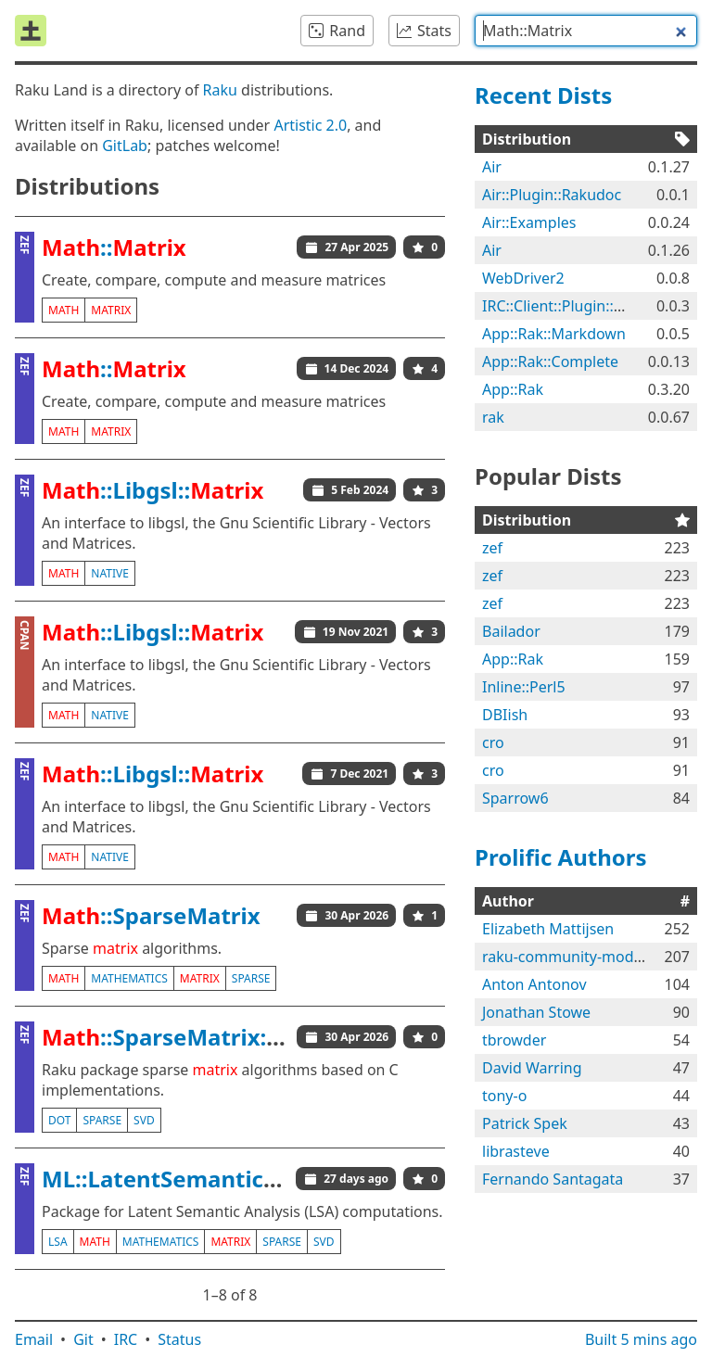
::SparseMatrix (151, 915)
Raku (220, 90)
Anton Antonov (534, 984)
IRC (126, 1339)
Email (34, 1339)
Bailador (511, 631)
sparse (251, 978)
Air (492, 167)
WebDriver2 (523, 278)
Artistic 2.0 (310, 125)
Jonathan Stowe (536, 1012)
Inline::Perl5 (524, 687)
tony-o (504, 1095)
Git (83, 1339)
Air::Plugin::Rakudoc (551, 194)
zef (492, 548)
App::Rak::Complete (550, 361)
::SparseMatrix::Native (194, 1036)
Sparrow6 (515, 798)
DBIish (505, 714)
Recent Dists (543, 95)
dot (59, 1120)
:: (114, 247)
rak (493, 417)
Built (641, 1339)
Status (179, 1339)
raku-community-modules (572, 956)
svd (144, 1120)
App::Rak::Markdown (554, 333)
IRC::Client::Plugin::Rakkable (579, 306)
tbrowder (514, 1040)
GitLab (124, 145)
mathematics (129, 978)
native (110, 573)
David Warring (532, 1068)
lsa (58, 1241)
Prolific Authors (561, 857)
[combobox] (586, 30)
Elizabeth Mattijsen (548, 929)
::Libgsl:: (152, 490)
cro (493, 742)
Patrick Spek (524, 1123)
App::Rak (512, 389)
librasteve (516, 1151)
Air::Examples (529, 222)
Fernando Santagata (552, 1179)
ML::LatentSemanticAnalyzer (201, 1178)
